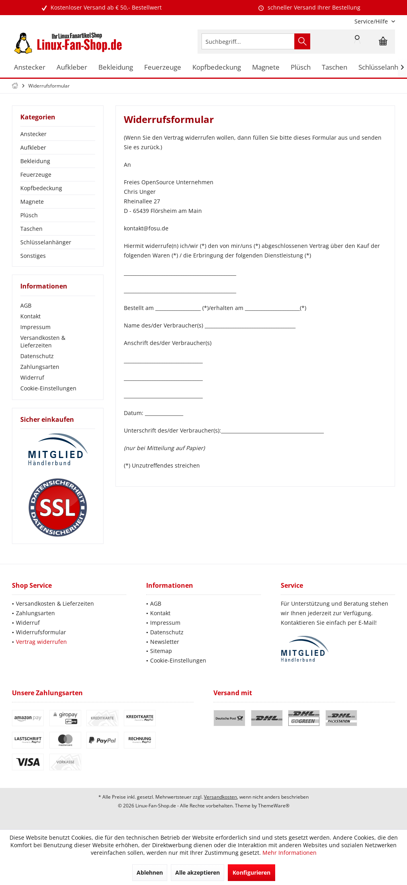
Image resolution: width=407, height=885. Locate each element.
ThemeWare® (274, 805)
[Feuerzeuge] (163, 67)
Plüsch (29, 215)
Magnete (32, 201)
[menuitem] (371, 21)
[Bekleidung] (116, 67)
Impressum (35, 327)
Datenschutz (37, 356)
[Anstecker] (29, 67)
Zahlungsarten (39, 366)
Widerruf (32, 377)
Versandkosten (220, 796)
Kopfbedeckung (41, 188)
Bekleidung (35, 161)
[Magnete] (266, 67)
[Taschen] (334, 67)
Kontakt (30, 316)
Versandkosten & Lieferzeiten (42, 341)
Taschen (31, 228)
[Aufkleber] (72, 67)
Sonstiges (33, 255)
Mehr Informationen (289, 852)
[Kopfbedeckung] (217, 67)
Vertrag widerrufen (41, 641)
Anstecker (33, 134)
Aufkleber (33, 147)
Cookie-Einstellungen (48, 388)
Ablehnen (150, 872)
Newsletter (164, 641)
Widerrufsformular (41, 632)
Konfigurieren (251, 872)
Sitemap (161, 651)
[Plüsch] (300, 67)
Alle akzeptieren (197, 872)
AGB (25, 305)
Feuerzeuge (35, 174)
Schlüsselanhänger (45, 242)
